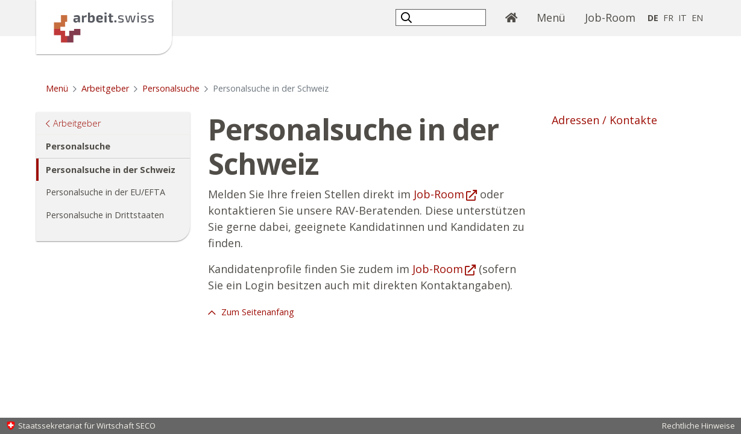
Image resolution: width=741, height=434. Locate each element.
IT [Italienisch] (682, 18)
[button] (407, 17)
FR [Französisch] (668, 18)
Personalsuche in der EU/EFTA (105, 192)
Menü (556, 17)
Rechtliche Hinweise (698, 425)
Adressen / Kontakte (604, 120)
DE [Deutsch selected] (653, 18)
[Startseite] (104, 26)
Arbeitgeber (105, 88)
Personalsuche (171, 88)
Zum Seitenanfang (256, 312)
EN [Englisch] (697, 18)
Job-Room (610, 17)
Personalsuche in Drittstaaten (105, 215)
